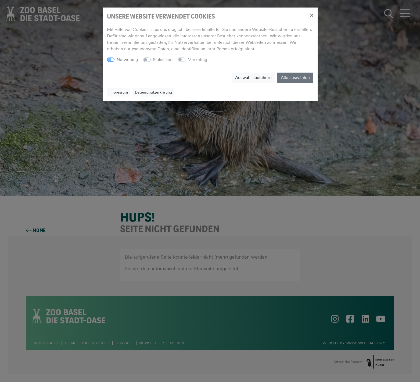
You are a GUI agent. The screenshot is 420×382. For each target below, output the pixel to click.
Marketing (197, 59)
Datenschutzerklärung (153, 92)
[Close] (312, 15)
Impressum (118, 92)
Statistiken (163, 59)
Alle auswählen (295, 77)
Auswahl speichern (253, 77)
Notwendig (127, 59)
